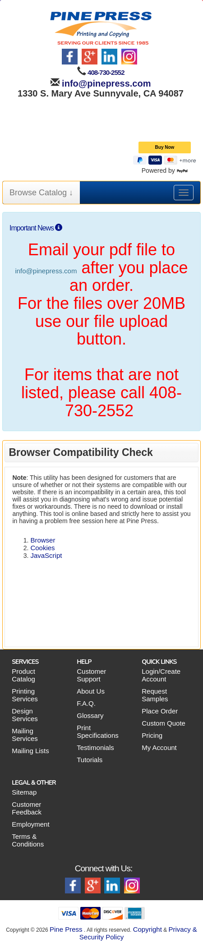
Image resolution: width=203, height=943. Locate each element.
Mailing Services (25, 734)
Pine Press (66, 929)
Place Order (160, 711)
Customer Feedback (27, 808)
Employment (30, 824)
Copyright (147, 929)
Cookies (42, 548)
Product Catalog (23, 675)
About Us (91, 691)
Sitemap (24, 792)
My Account (159, 747)
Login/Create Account (161, 675)
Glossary (90, 715)
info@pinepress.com (105, 83)
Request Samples (155, 695)
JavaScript (46, 555)
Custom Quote (163, 723)
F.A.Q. (86, 703)
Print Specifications (98, 731)
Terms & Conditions (28, 840)
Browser (42, 540)
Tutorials (89, 760)
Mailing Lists (30, 750)
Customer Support (91, 675)
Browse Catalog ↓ (41, 192)
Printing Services (25, 695)
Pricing (152, 735)
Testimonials (95, 747)
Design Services (25, 714)
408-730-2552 (106, 72)
